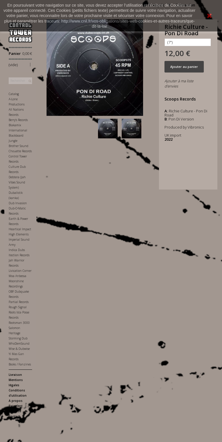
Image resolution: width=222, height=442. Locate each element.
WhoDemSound (19, 343)
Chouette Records (20, 151)
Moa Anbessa (17, 276)
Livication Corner (20, 271)
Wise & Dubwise (19, 349)
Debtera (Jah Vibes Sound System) (17, 182)
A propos (16, 401)
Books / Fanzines (20, 364)
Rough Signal (18, 307)
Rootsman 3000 (19, 323)
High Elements (19, 234)
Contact (14, 416)
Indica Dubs (17, 250)
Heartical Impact (20, 229)
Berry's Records (18, 120)
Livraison (15, 375)
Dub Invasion (18, 203)
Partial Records (19, 302)
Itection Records (19, 255)
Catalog (14, 94)
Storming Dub (18, 338)
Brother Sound (18, 146)
